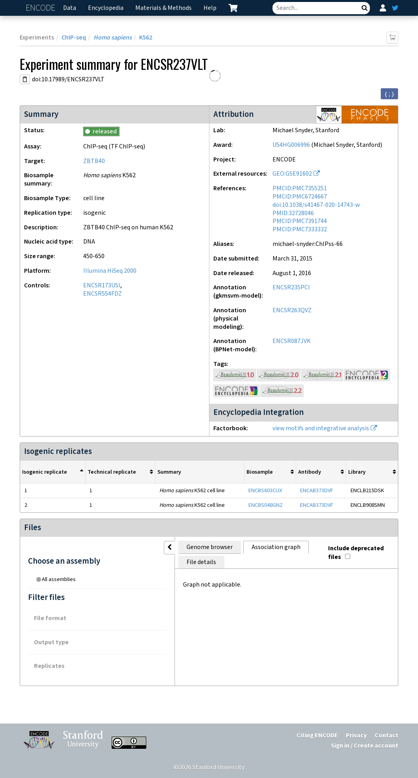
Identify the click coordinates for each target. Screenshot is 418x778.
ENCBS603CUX (265, 490)
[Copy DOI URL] (25, 79)
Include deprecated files (353, 546)
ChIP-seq (74, 38)
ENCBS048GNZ (265, 505)
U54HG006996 (291, 145)
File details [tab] (255, 547)
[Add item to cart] (392, 37)
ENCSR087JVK (291, 341)
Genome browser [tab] (130, 547)
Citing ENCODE (317, 735)
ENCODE (41, 8)
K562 (145, 38)
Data (69, 8)
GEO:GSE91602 (292, 174)
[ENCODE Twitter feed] (395, 8)
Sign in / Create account (364, 746)
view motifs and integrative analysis (320, 428)
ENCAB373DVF (316, 490)
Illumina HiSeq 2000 (109, 271)
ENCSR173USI (101, 285)
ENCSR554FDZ (102, 294)
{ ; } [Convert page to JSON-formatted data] (389, 93)
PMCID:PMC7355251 (299, 188)
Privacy (356, 735)
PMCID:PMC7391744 (299, 221)
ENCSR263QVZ (292, 310)
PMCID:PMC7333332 (299, 229)
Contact (386, 735)
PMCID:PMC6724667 (299, 197)
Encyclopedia (105, 8)
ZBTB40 (94, 161)
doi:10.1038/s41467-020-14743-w (316, 205)
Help (209, 8)
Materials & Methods (163, 8)
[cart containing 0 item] (233, 8)
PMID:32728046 (293, 213)
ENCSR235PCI (291, 287)
